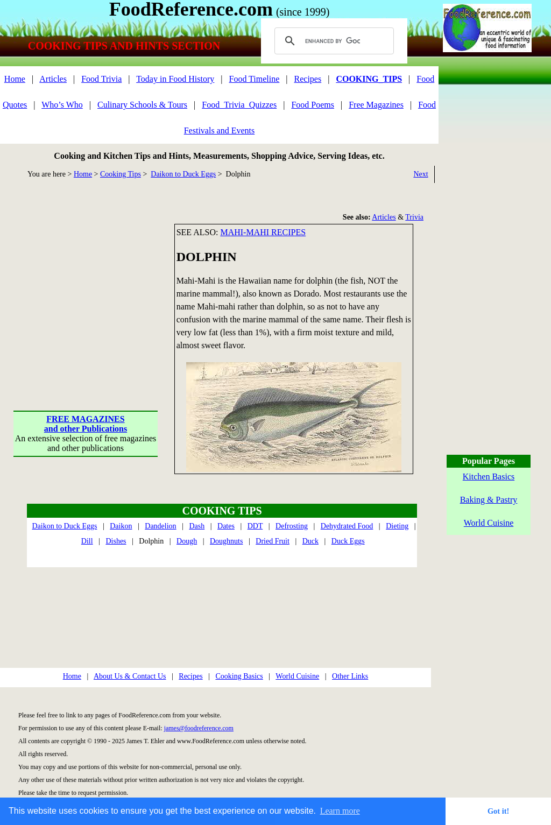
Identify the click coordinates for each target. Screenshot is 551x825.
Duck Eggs (348, 541)
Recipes (308, 78)
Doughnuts (226, 541)
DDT (255, 526)
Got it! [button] (498, 811)
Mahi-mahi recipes (263, 232)
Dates (226, 526)
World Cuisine (297, 676)
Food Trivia (101, 78)
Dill (87, 541)
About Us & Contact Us (130, 676)
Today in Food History (175, 78)
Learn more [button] (340, 810)
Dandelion (160, 526)
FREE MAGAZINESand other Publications (85, 423)
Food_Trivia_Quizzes (239, 104)
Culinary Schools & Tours (142, 104)
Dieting (397, 526)
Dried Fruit (272, 541)
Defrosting (292, 526)
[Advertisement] (86, 291)
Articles (53, 78)
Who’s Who (62, 104)
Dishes (115, 541)
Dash (196, 526)
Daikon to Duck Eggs (183, 174)
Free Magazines (376, 104)
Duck (310, 541)
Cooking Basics (239, 676)
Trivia (414, 217)
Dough (186, 541)
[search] (332, 40)
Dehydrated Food (347, 526)
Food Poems (312, 104)
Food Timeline (254, 78)
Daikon (121, 526)
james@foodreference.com (199, 728)
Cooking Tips (120, 174)
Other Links (350, 676)
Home (14, 78)
